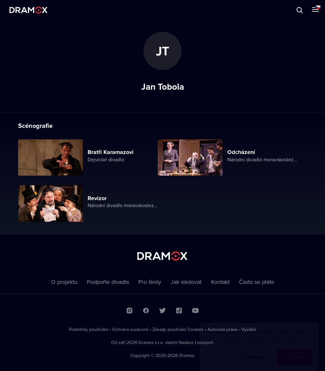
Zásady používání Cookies (177, 329)
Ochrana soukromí (130, 329)
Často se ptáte (256, 282)
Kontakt (220, 282)
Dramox (29, 10)
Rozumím (295, 350)
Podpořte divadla (108, 282)
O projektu (64, 282)
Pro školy (149, 282)
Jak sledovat (186, 282)
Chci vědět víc (251, 350)
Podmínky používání (88, 329)
